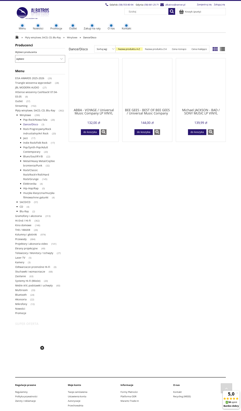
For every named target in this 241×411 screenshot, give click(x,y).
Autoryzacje (74, 400)
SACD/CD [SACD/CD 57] (25, 202)
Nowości (20, 308)
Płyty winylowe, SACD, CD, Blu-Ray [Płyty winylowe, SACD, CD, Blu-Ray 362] (35, 110)
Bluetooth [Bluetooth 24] (21, 294)
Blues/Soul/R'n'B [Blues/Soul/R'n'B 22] (33, 156)
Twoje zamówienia (77, 392)
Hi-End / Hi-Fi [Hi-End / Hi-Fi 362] (23, 220)
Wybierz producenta (26, 52)
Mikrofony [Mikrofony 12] (21, 304)
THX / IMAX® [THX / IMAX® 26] (22, 230)
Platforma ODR (128, 396)
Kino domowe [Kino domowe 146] (23, 225)
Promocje (20, 313)
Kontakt (177, 392)
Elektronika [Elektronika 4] (29, 183)
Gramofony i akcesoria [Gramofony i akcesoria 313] (28, 216)
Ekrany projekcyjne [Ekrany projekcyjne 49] (26, 248)
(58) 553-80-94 (126, 4)
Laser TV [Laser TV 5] (20, 257)
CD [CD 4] (21, 206)
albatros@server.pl (175, 4)
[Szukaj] (171, 11)
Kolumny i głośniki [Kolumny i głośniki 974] (26, 234)
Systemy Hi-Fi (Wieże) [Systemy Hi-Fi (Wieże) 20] (27, 280)
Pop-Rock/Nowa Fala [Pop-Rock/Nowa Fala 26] (35, 119)
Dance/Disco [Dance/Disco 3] (30, 124)
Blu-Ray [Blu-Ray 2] (24, 211)
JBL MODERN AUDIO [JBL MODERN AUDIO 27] (27, 87)
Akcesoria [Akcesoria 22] (21, 299)
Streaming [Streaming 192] (21, 105)
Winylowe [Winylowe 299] (25, 115)
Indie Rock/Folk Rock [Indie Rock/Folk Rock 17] (35, 142)
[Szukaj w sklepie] (147, 11)
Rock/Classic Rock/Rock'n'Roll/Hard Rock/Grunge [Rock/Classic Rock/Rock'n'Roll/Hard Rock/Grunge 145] (36, 174)
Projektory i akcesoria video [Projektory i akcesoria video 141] (31, 243)
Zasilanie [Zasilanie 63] (20, 276)
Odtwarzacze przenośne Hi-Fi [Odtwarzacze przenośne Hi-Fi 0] (32, 267)
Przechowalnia (75, 405)
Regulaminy (21, 392)
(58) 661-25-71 (151, 4)
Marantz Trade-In (129, 400)
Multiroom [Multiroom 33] (21, 290)
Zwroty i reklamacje (25, 400)
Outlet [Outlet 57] (19, 101)
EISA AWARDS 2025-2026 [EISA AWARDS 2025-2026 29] (29, 78)
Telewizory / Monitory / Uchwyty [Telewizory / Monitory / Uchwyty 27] (34, 253)
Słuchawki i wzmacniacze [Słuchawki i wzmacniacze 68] (30, 271)
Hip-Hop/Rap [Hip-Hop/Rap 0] (31, 188)
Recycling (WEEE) (182, 396)
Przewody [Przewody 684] (21, 239)
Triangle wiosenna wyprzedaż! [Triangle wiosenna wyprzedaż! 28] (33, 82)
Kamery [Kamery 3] (19, 262)
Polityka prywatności (26, 396)
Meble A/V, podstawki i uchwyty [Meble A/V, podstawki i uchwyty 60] (34, 285)
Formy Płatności (129, 392)
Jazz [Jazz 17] (25, 138)
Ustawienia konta (77, 396)
